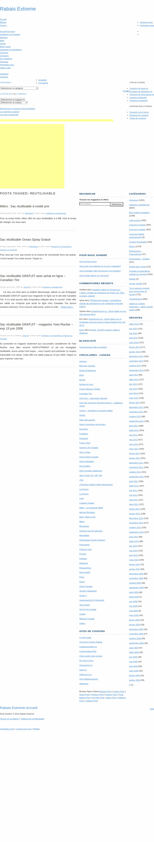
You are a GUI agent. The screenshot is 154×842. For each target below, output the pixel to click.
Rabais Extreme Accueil (18, 708)
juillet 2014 (134, 324)
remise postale (135, 283)
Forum (3, 25)
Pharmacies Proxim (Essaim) (92, 540)
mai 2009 (133, 606)
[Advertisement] (32, 156)
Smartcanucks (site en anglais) (93, 347)
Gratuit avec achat (137, 266)
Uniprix (82, 614)
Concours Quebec (137, 229)
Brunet (82, 380)
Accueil (3, 19)
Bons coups (5, 46)
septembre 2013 (136, 370)
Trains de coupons (137, 118)
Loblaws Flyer (92, 701)
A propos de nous (23, 729)
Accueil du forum (7, 31)
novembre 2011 (136, 467)
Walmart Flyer (105, 691)
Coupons (4, 52)
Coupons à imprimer (138, 100)
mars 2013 (134, 398)
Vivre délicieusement (88, 679)
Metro (81, 521)
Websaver (83, 684)
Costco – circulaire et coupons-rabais (96, 410)
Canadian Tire (85, 393)
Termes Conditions (9, 719)
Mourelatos (84, 535)
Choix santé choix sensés (90, 656)
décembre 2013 (136, 356)
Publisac (83, 558)
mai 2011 (133, 495)
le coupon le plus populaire (17, 108)
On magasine (6, 59)
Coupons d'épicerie (138, 97)
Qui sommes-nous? (88, 261)
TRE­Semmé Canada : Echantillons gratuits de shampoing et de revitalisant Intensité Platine (101, 303)
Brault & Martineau (87, 370)
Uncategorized (135, 299)
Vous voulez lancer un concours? (94, 275)
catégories (5, 82)
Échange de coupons (138, 115)
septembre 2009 (136, 587)
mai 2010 (133, 550)
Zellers (82, 623)
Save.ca (83, 670)
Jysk (81, 480)
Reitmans (83, 563)
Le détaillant (6, 94)
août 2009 (133, 592)
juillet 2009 (134, 597)
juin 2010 (133, 546)
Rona (81, 577)
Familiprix (83, 434)
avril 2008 (133, 666)
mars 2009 (134, 615)
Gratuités (42, 80)
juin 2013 (133, 384)
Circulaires (43, 83)
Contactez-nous (147, 25)
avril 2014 (133, 338)
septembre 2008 (136, 643)
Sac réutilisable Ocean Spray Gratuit (25, 239)
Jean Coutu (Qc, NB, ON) (90, 475)
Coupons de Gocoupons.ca (141, 94)
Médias (36, 729)
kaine (81, 330)
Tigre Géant (84, 605)
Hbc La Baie (84, 452)
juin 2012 (133, 435)
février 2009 (134, 620)
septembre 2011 (136, 476)
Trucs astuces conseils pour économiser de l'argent (139, 291)
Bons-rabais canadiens (139, 212)
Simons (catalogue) (88, 591)
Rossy (82, 582)
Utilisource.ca (85, 674)
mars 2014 (134, 342)
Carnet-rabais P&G (87, 651)
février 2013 (134, 402)
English (126, 91)
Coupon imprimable (138, 242)
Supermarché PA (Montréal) (91, 600)
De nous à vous (86, 660)
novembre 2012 (136, 412)
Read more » (67, 307)
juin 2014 (133, 329)
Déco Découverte (87, 420)
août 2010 (133, 537)
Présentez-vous (7, 65)
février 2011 (134, 509)
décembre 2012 (136, 407)
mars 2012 (134, 449)
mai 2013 (133, 389)
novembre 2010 (136, 523)
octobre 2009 (135, 583)
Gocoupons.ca (85, 665)
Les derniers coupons (9, 112)
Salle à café (5, 68)
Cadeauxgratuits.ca (88, 647)
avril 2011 (133, 500)
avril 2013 (133, 393)
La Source (84, 489)
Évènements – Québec (139, 259)
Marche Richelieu (87, 512)
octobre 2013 (135, 365)
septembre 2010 (136, 532)
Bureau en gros (86, 384)
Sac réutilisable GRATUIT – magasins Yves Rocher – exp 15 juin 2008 (36, 326)
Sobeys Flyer (111, 694)
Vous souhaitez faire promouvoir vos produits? (100, 271)
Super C (83, 595)
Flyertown (83, 438)
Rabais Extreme (18, 9)
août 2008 (133, 648)
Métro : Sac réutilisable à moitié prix (24, 206)
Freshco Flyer (97, 694)
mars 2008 (134, 671)
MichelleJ (29, 213)
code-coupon (135, 220)
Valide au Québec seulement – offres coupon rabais (141, 306)
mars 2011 (134, 504)
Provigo (82, 554)
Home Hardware (86, 461)
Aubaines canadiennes (56, 213)
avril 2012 (133, 444)
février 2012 (134, 453)
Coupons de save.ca (138, 88)
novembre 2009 (136, 578)
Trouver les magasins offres (94, 199)
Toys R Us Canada (87, 609)
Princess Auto (85, 549)
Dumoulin (83, 429)
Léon (81, 498)
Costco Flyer (119, 691)
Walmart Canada (86, 619)
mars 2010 (134, 560)
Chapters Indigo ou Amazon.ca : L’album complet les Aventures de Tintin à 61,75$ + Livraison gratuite (102, 292)
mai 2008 (133, 661)
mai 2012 (133, 439)
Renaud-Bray (85, 568)
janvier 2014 (134, 352)
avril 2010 (133, 555)
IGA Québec (84, 466)
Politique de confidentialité (32, 719)
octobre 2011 (135, 472)
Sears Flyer (84, 694)
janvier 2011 (134, 513)
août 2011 (133, 481)
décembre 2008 (136, 629)
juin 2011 (133, 490)
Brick (81, 375)
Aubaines (4, 74)
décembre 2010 (136, 518)
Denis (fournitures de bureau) (92, 424)
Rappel (132, 279)
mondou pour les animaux (91, 531)
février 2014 (134, 347)
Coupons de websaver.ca (140, 91)
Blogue (3, 22)
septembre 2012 (136, 421)
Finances (4, 62)
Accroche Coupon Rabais (90, 642)
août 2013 (133, 375)
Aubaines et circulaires (10, 34)
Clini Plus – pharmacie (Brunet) (93, 398)
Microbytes (84, 526)
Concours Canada (137, 225)
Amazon (83, 361)
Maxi (2, 40)
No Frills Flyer (98, 698)
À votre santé (85, 637)
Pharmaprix (84, 545)
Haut (152, 709)
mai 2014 (133, 333)
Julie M (26, 287)
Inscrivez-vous (146, 22)
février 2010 (134, 564)
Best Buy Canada (87, 366)
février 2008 (134, 675)
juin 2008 (133, 657)
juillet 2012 (134, 430)
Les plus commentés (9, 114)
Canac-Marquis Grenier (89, 389)
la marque (21, 94)
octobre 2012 (135, 416)
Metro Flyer (111, 698)
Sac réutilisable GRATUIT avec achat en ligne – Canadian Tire (33, 278)
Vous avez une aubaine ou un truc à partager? (100, 266)
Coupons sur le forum (139, 112)
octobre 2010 (135, 527)
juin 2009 (133, 601)
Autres (3, 43)
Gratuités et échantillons (11, 49)
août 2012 (133, 426)
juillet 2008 (134, 652)
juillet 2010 (134, 541)
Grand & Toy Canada (88, 447)
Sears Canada (85, 586)
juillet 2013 (134, 379)
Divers (132, 246)
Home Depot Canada (88, 457)
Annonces (133, 200)
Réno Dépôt (84, 572)
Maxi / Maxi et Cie (87, 517)
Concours (4, 56)
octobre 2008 (135, 638)
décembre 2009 (136, 574)
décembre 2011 (136, 463)
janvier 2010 (134, 569)
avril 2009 (133, 611)
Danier (82, 415)
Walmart (3, 37)
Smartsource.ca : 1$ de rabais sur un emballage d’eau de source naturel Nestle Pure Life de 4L (102, 322)
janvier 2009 (134, 624)
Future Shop (85, 443)
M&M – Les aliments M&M (91, 508)
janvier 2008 (134, 680)
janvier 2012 (134, 458)
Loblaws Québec (86, 503)
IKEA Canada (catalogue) (90, 471)
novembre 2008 (136, 634)
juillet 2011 (134, 486)
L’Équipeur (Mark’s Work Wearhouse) (96, 484)
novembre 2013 (136, 361)
